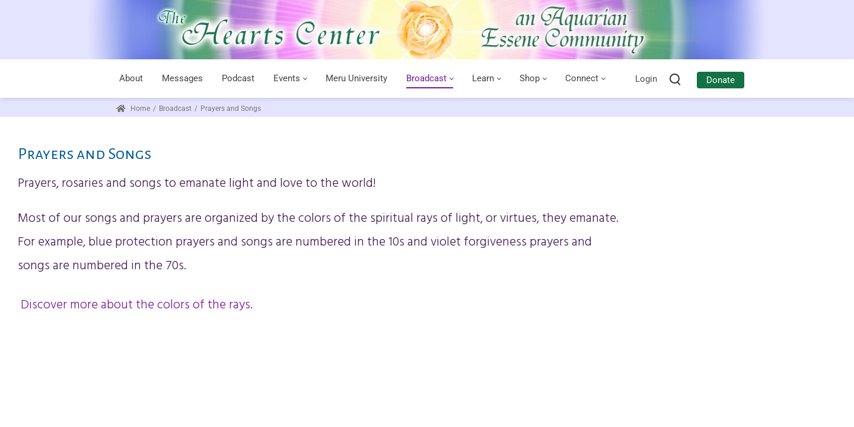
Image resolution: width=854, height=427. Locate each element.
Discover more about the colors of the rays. (135, 305)
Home (133, 108)
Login (646, 79)
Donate (720, 80)
